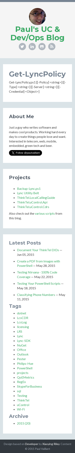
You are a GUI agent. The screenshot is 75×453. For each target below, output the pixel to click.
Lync (20, 336)
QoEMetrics (25, 377)
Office (21, 349)
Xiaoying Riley (50, 444)
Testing (22, 395)
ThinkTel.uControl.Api (32, 202)
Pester (21, 359)
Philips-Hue (25, 363)
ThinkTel (23, 400)
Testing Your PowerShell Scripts (38, 283)
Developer (31, 444)
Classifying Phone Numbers (36, 295)
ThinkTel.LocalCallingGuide (36, 197)
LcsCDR (22, 318)
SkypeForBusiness (29, 386)
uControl (23, 405)
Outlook (23, 354)
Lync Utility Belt (28, 193)
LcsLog (22, 322)
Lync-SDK (24, 340)
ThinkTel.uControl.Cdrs (33, 207)
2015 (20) (23, 423)
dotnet (21, 313)
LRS (19, 331)
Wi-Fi (21, 409)
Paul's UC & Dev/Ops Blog (37, 33)
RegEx (21, 382)
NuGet (21, 345)
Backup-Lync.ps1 (29, 188)
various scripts (45, 213)
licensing (23, 327)
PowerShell (24, 368)
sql (19, 391)
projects (22, 373)
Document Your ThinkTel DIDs (38, 250)
